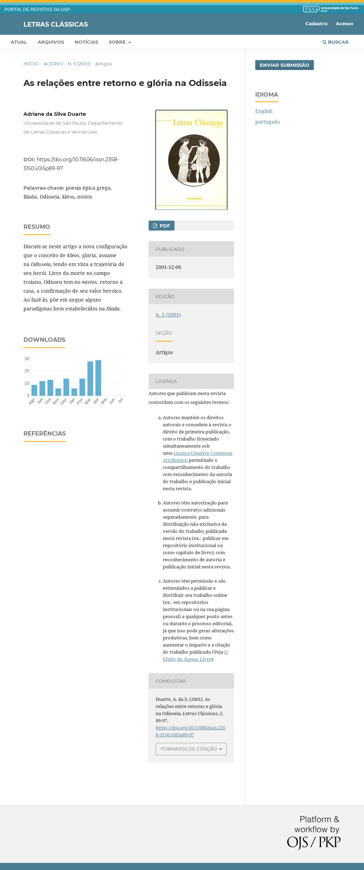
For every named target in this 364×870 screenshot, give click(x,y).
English (264, 111)
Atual (19, 42)
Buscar (335, 42)
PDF (164, 225)
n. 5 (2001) (79, 63)
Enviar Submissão (284, 65)
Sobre (118, 42)
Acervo (53, 63)
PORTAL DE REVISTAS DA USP (37, 9)
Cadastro (316, 23)
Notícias (86, 42)
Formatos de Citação (189, 749)
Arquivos (51, 42)
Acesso (344, 23)
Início (31, 63)
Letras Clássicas (55, 24)
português (267, 121)
